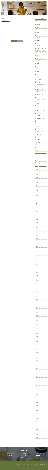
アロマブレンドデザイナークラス (41, 108)
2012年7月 (37, 389)
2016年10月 (37, 310)
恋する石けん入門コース (40, 134)
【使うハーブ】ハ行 (39, 69)
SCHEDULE (34, 3)
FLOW (19, 3)
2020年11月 (37, 233)
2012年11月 (37, 384)
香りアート (38, 150)
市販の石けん (38, 132)
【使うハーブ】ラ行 (39, 74)
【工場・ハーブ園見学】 (40, 79)
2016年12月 (37, 307)
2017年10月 (37, 291)
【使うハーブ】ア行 (39, 63)
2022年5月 (37, 204)
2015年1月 (37, 344)
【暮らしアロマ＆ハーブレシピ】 (41, 89)
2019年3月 (37, 265)
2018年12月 (37, 270)
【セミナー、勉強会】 (39, 58)
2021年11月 (37, 214)
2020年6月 (37, 241)
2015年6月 (37, 336)
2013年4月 (37, 376)
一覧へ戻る (17, 40)
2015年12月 (37, 326)
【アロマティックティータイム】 (41, 50)
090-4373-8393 (24, 455)
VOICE (27, 3)
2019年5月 (37, 262)
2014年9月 (37, 350)
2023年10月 (37, 185)
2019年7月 (37, 259)
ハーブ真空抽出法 (39, 116)
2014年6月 (37, 355)
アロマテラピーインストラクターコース (41, 105)
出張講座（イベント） (39, 126)
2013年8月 (37, 371)
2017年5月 (37, 299)
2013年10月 (37, 368)
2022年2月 (37, 209)
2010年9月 (37, 416)
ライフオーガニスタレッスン (40, 121)
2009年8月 (37, 429)
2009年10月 (37, 427)
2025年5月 (37, 172)
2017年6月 (37, 297)
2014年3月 (37, 360)
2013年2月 (37, 379)
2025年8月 (37, 169)
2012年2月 (37, 395)
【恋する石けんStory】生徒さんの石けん (41, 86)
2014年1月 (37, 363)
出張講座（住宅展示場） (40, 129)
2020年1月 (37, 249)
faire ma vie (38, 455)
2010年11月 (37, 413)
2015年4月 (37, 339)
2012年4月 (37, 392)
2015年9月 (37, 331)
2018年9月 (37, 275)
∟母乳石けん (38, 40)
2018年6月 (37, 278)
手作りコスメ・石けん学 (40, 137)
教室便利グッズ (38, 140)
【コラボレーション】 (39, 35)
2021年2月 (37, 228)
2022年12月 (37, 198)
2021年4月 (37, 225)
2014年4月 (37, 358)
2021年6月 (37, 222)
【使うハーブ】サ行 (39, 66)
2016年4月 (37, 320)
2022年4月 (37, 206)
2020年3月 (37, 246)
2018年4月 (37, 281)
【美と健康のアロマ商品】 (40, 94)
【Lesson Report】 (39, 22)
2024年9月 (37, 180)
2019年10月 (37, 254)
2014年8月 (37, 352)
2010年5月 (37, 419)
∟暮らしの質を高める (39, 38)
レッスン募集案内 (39, 124)
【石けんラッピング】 (39, 92)
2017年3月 (37, 302)
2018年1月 (37, 286)
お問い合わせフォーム (10, 455)
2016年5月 (37, 318)
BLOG (39, 3)
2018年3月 (37, 283)
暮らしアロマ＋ (38, 142)
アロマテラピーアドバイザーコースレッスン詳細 (41, 100)
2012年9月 (37, 387)
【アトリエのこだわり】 (40, 46)
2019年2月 (37, 267)
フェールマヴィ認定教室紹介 (40, 118)
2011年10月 (37, 400)
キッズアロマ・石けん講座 (40, 113)
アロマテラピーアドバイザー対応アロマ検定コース (41, 103)
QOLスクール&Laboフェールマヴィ (5, 3)
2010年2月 (37, 424)
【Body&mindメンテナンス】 (40, 30)
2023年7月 (37, 188)
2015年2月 (37, 342)
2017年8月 (37, 294)
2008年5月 (37, 440)
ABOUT (14, 3)
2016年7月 (37, 315)
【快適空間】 (38, 82)
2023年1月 (37, 196)
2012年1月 (37, 397)
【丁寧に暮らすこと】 (39, 61)
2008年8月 (37, 437)
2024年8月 (37, 182)
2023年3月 (37, 193)
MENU (23, 3)
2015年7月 (37, 334)
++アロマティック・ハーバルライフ (41, 27)
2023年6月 (37, 190)
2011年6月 (37, 405)
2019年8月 (37, 257)
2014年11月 (37, 347)
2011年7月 (37, 403)
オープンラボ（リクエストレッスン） (41, 110)
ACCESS (30, 3)
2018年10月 (37, 273)
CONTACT (44, 3)
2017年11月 (37, 289)
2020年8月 (37, 238)
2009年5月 (37, 432)
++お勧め (38, 32)
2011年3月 (37, 408)
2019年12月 (37, 251)
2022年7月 (37, 201)
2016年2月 (37, 323)
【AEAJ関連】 (38, 43)
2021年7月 (37, 220)
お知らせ (38, 97)
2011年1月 (37, 411)
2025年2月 (37, 177)
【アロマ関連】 (38, 53)
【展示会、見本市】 (39, 77)
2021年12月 (37, 212)
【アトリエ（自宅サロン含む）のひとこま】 (41, 48)
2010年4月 (37, 421)
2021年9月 (37, 217)
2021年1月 (37, 230)
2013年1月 (37, 381)
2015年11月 (37, 328)
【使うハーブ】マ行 (39, 71)
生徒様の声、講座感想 (39, 145)
